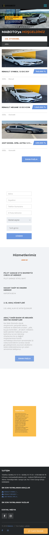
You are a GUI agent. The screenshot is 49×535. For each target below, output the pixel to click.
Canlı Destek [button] (35, 530)
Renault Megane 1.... (10, 494)
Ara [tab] (7, 44)
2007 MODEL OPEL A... (10, 496)
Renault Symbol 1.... (10, 492)
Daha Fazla (24, 309)
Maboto (10, 526)
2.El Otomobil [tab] (12, 39)
